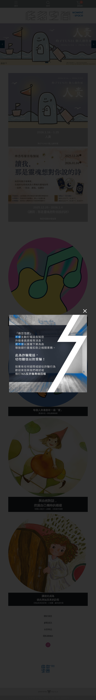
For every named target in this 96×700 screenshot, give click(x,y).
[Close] (81, 315)
